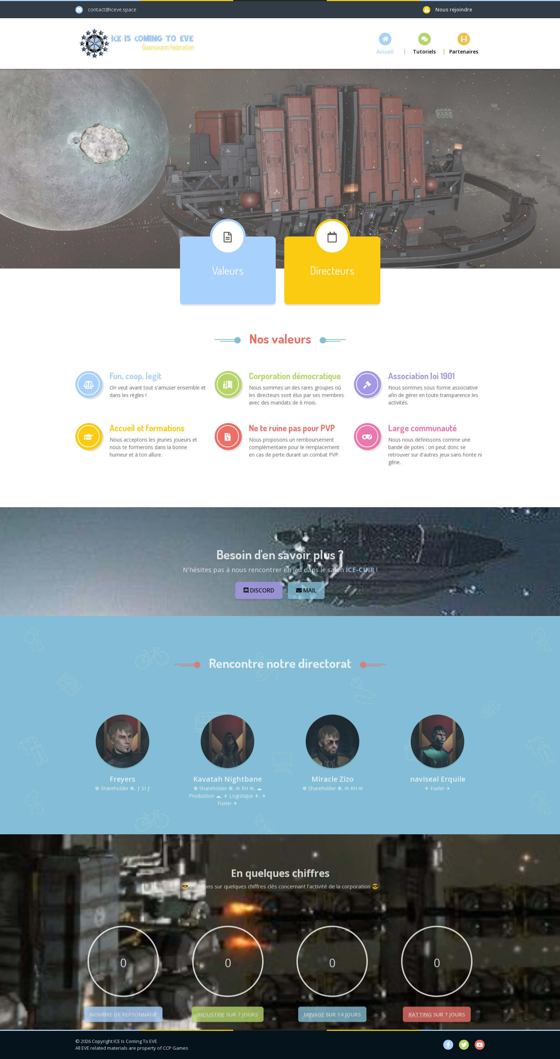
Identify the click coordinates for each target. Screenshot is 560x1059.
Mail (306, 616)
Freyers (122, 831)
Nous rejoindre (453, 9)
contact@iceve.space (112, 9)
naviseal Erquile (437, 831)
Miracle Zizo (332, 831)
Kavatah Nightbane (227, 831)
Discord (259, 616)
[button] (385, 43)
